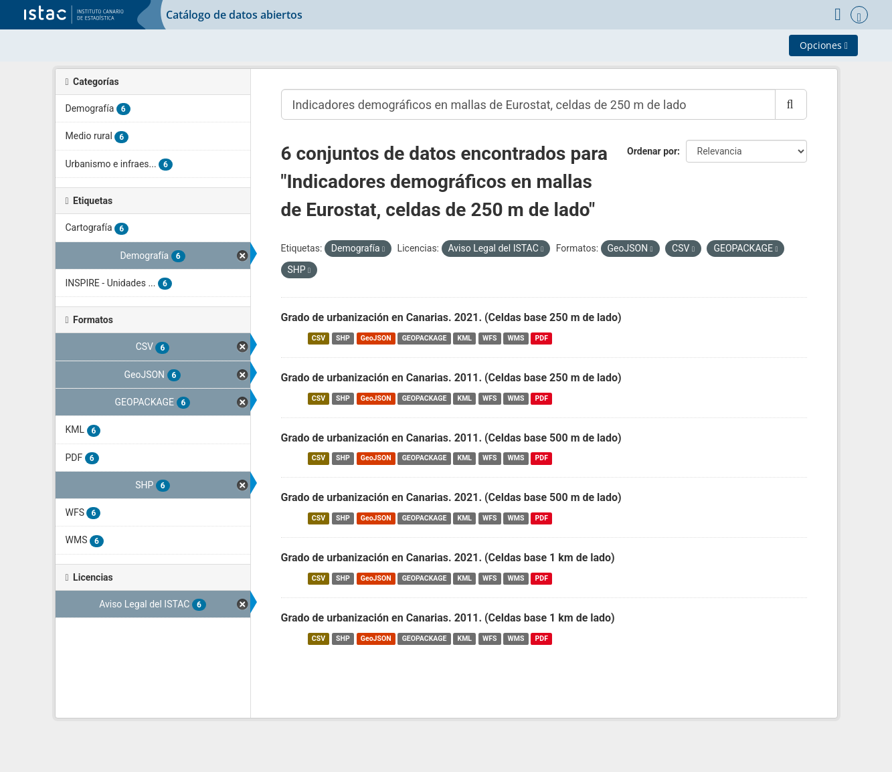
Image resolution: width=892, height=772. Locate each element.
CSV (318, 338)
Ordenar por (652, 151)
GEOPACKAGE (424, 338)
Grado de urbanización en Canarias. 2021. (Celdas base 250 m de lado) (451, 317)
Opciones (824, 45)
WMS (516, 338)
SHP (343, 338)
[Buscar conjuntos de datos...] (528, 104)
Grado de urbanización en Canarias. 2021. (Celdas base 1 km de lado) (448, 557)
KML (464, 338)
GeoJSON (376, 338)
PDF (541, 338)
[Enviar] (790, 104)
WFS (489, 338)
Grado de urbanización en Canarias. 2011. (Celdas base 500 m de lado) (451, 437)
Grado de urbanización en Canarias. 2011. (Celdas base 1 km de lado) (448, 617)
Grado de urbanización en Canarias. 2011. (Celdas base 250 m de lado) (451, 377)
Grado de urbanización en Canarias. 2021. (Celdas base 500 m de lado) (451, 497)
